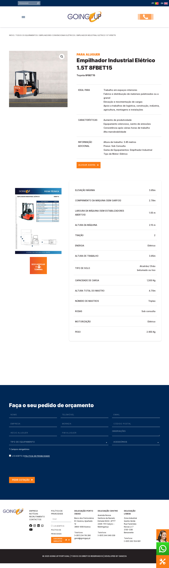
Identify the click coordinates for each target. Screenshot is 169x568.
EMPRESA (33, 515)
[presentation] (32, 471)
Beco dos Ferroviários (84, 523)
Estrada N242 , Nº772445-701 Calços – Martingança (106, 529)
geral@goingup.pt (82, 543)
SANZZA (123, 561)
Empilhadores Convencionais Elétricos (57, 39)
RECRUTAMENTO (37, 521)
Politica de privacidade (37, 461)
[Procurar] (38, 5)
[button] (25, 20)
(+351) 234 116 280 (82, 540)
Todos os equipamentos (27, 39)
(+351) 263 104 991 (132, 546)
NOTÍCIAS (33, 518)
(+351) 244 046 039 (106, 540)
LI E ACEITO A (31, 460)
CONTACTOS (35, 524)
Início (11, 39)
